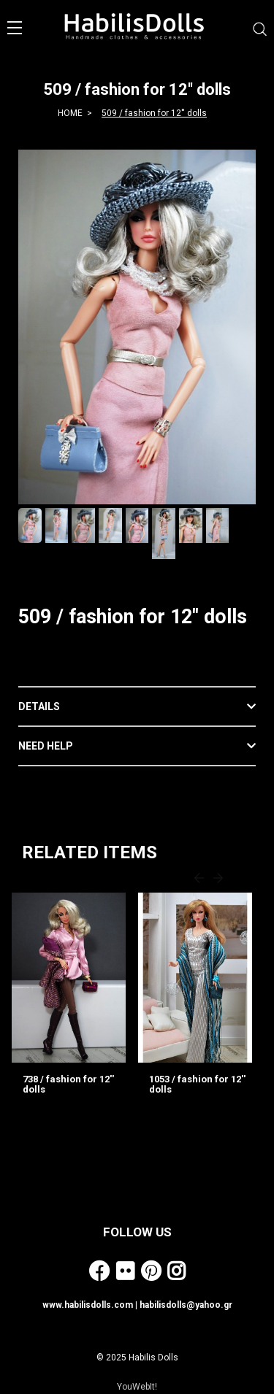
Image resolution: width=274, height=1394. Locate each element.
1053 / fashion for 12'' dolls (197, 1084)
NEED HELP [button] (45, 746)
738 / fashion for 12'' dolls (68, 1084)
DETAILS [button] (39, 706)
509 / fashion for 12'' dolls (154, 113)
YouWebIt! (137, 1387)
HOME (70, 113)
